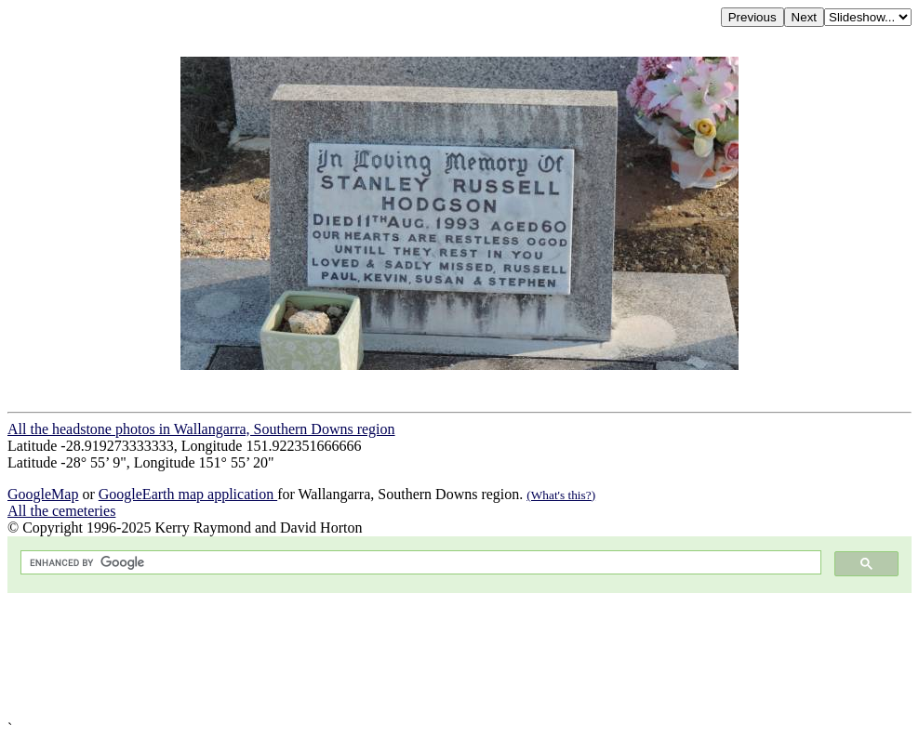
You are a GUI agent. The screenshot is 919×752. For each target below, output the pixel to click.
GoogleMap (42, 494)
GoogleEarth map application (188, 494)
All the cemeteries (61, 511)
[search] (419, 563)
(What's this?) (560, 495)
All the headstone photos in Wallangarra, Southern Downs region (201, 429)
